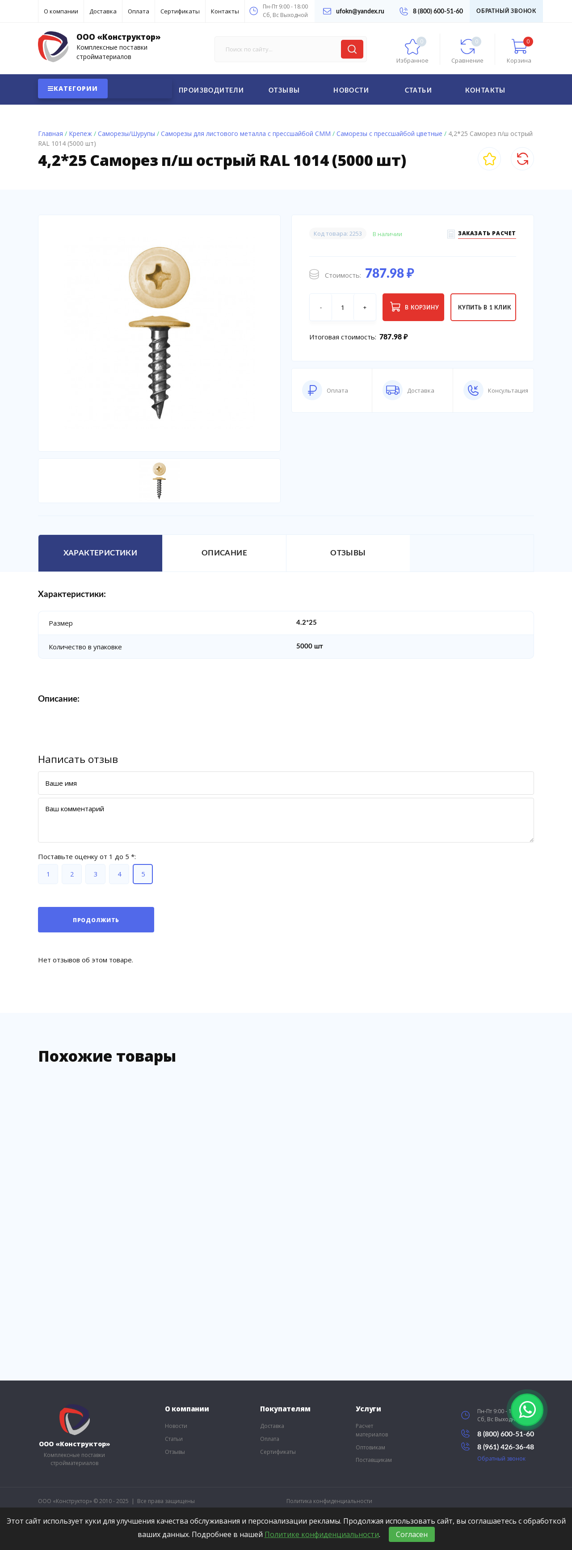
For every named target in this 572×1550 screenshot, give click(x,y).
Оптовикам (370, 1447)
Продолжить (96, 920)
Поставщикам (374, 1460)
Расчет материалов (372, 1430)
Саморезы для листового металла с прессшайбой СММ (246, 133)
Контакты (225, 11)
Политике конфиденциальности (322, 1534)
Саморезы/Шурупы (126, 133)
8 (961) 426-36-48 (497, 1446)
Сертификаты (180, 11)
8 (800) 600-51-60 (431, 11)
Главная (50, 133)
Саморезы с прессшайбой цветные (389, 133)
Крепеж (80, 133)
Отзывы (284, 91)
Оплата (138, 11)
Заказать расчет (487, 234)
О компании (61, 11)
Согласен (412, 1534)
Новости (351, 91)
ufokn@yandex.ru (353, 11)
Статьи (418, 91)
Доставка (103, 11)
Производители (211, 91)
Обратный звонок (506, 11)
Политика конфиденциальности (329, 1501)
